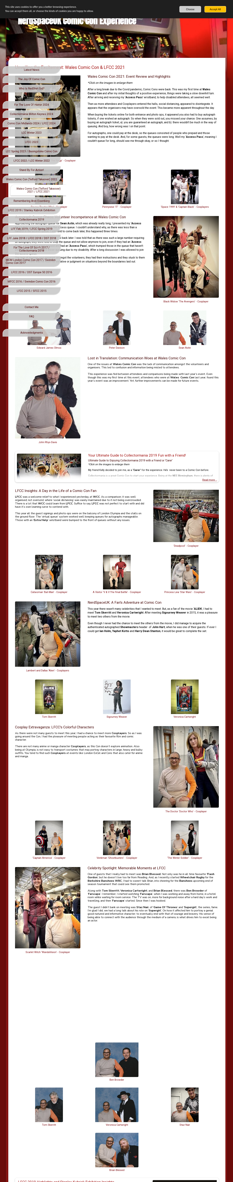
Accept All (215, 9)
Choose (190, 9)
